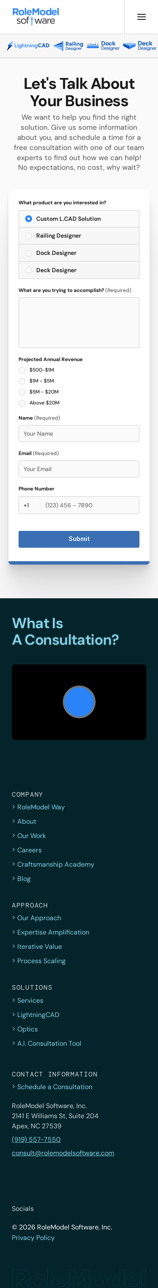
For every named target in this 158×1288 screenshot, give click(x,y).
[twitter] (45, 1209)
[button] (36, 17)
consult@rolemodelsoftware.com (63, 1153)
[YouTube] (119, 1209)
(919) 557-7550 (36, 1139)
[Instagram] (82, 1209)
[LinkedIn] (101, 1209)
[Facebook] (64, 1209)
